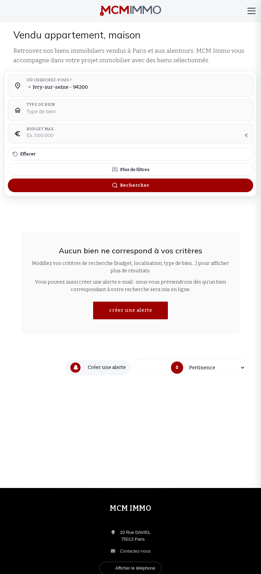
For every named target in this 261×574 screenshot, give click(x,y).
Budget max (40, 129)
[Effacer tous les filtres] (130, 154)
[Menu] (251, 10)
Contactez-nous (135, 551)
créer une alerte (130, 310)
